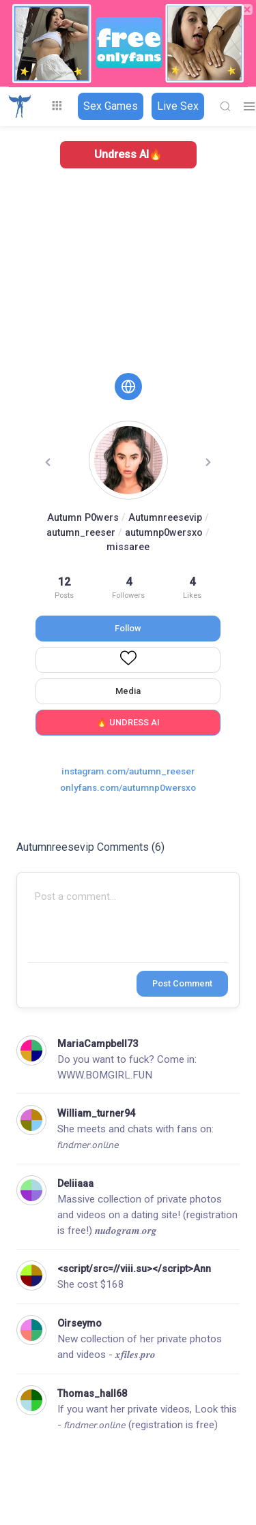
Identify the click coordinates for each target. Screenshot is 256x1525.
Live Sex (178, 106)
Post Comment (182, 983)
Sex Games (110, 106)
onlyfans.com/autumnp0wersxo (128, 787)
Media (128, 691)
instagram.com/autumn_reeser (128, 771)
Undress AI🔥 (128, 154)
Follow (128, 628)
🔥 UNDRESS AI (128, 722)
